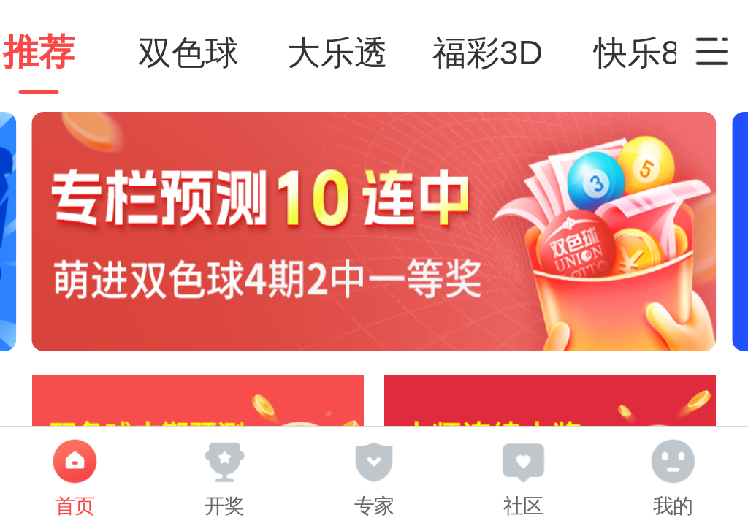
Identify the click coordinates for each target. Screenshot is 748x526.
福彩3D (523, 53)
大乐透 (374, 53)
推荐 (74, 52)
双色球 (224, 53)
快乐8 (673, 53)
